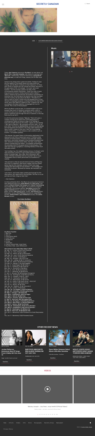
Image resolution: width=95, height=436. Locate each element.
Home (33, 40)
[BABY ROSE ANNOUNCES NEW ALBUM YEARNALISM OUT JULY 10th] (35, 337)
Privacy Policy (8, 429)
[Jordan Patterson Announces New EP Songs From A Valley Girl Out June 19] (11, 337)
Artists (11, 422)
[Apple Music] (90, 422)
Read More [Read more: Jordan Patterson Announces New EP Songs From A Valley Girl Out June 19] (5, 361)
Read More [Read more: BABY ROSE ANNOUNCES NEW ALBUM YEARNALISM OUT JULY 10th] (29, 359)
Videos (18, 422)
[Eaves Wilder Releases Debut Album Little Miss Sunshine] (59, 337)
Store (30, 422)
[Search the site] (90, 4)
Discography (38, 422)
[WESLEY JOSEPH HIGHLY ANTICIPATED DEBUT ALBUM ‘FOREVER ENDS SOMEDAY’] (83, 337)
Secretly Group (49, 422)
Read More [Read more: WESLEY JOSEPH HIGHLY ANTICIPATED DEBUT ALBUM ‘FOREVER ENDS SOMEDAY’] (76, 361)
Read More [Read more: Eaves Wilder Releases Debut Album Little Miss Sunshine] (52, 358)
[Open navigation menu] (3, 4)
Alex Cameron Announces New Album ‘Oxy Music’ (50, 40)
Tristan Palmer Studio (86, 427)
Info (24, 422)
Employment (59, 422)
